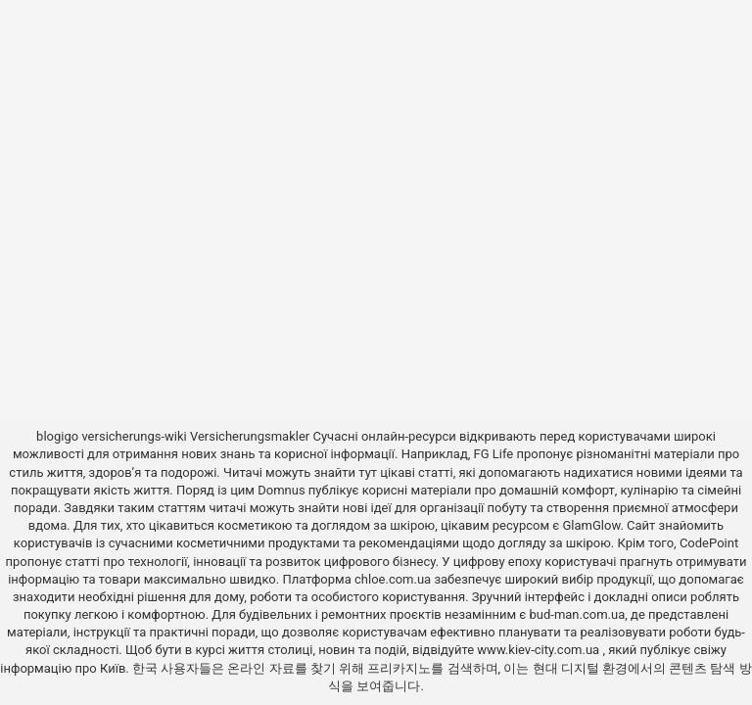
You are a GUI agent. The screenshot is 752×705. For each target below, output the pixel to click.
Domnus (281, 490)
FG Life (494, 453)
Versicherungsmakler (249, 436)
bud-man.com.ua (577, 614)
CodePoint (709, 543)
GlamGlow (592, 525)
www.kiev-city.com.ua (539, 649)
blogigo (57, 436)
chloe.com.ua (392, 579)
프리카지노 (399, 668)
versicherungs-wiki (133, 436)
